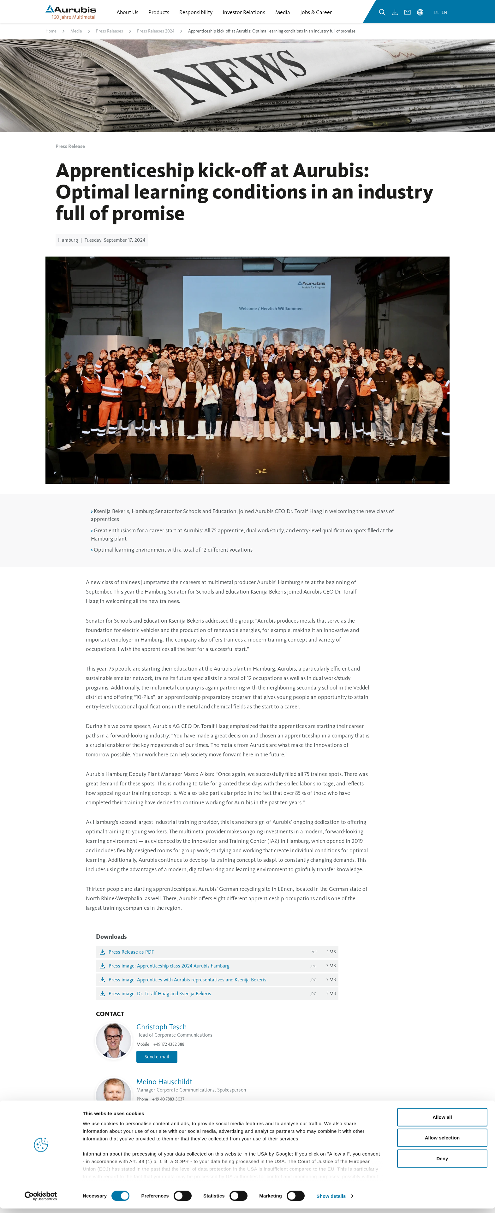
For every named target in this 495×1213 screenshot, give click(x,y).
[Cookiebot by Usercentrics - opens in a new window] (41, 1200)
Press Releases (109, 35)
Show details (331, 1200)
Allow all (442, 1121)
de (437, 15)
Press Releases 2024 (155, 35)
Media (76, 35)
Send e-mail (157, 1061)
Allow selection (442, 1142)
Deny (442, 1163)
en (444, 15)
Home (51, 35)
